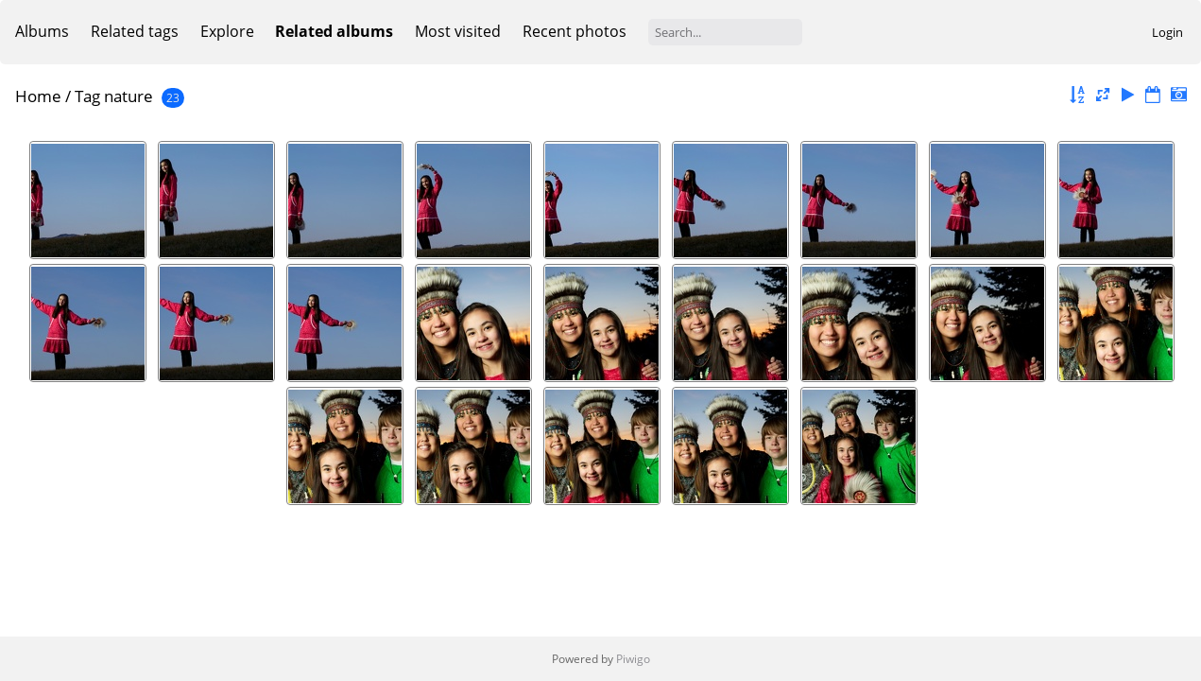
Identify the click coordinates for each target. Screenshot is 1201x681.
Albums (42, 31)
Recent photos (574, 31)
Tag (87, 96)
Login (1167, 32)
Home (38, 96)
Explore (227, 31)
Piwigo (633, 659)
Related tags (135, 31)
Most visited (458, 31)
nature (128, 96)
